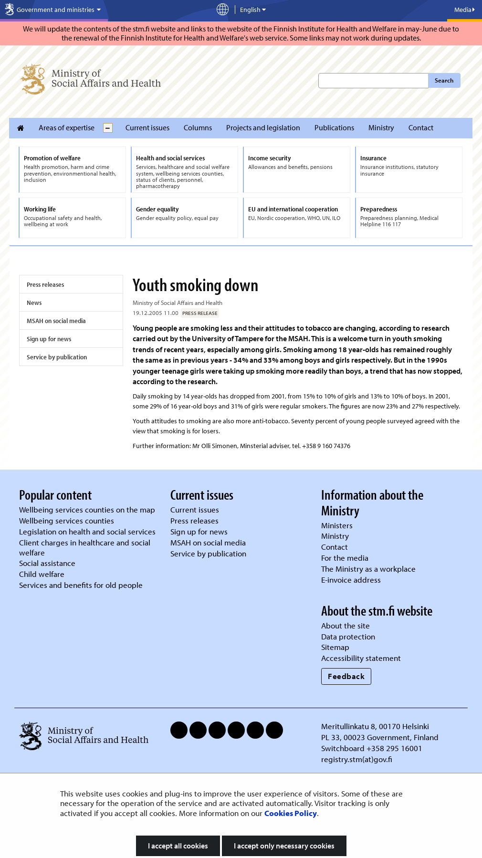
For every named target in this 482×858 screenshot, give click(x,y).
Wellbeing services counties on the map (87, 509)
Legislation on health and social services (87, 531)
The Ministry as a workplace (368, 569)
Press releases (45, 284)
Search (444, 80)
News (34, 302)
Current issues (147, 127)
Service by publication (57, 357)
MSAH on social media (56, 320)
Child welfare (41, 574)
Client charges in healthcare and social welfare (84, 547)
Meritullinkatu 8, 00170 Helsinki (375, 726)
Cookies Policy (290, 813)
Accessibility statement (361, 658)
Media (464, 9)
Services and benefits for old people (81, 585)
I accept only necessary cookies (284, 845)
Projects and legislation (263, 127)
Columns (198, 127)
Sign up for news (49, 339)
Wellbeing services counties (66, 520)
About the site (345, 625)
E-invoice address (351, 580)
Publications (334, 127)
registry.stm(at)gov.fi (357, 759)
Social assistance (47, 563)
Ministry (381, 127)
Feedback (346, 676)
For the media (344, 558)
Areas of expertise (66, 127)
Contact (421, 127)
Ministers (337, 525)
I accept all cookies (178, 845)
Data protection (348, 636)
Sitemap (335, 647)
